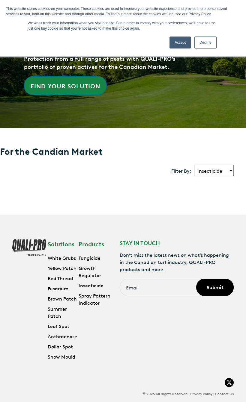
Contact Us (224, 393)
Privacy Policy (201, 393)
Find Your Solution (65, 85)
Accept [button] (180, 42)
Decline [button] (206, 42)
